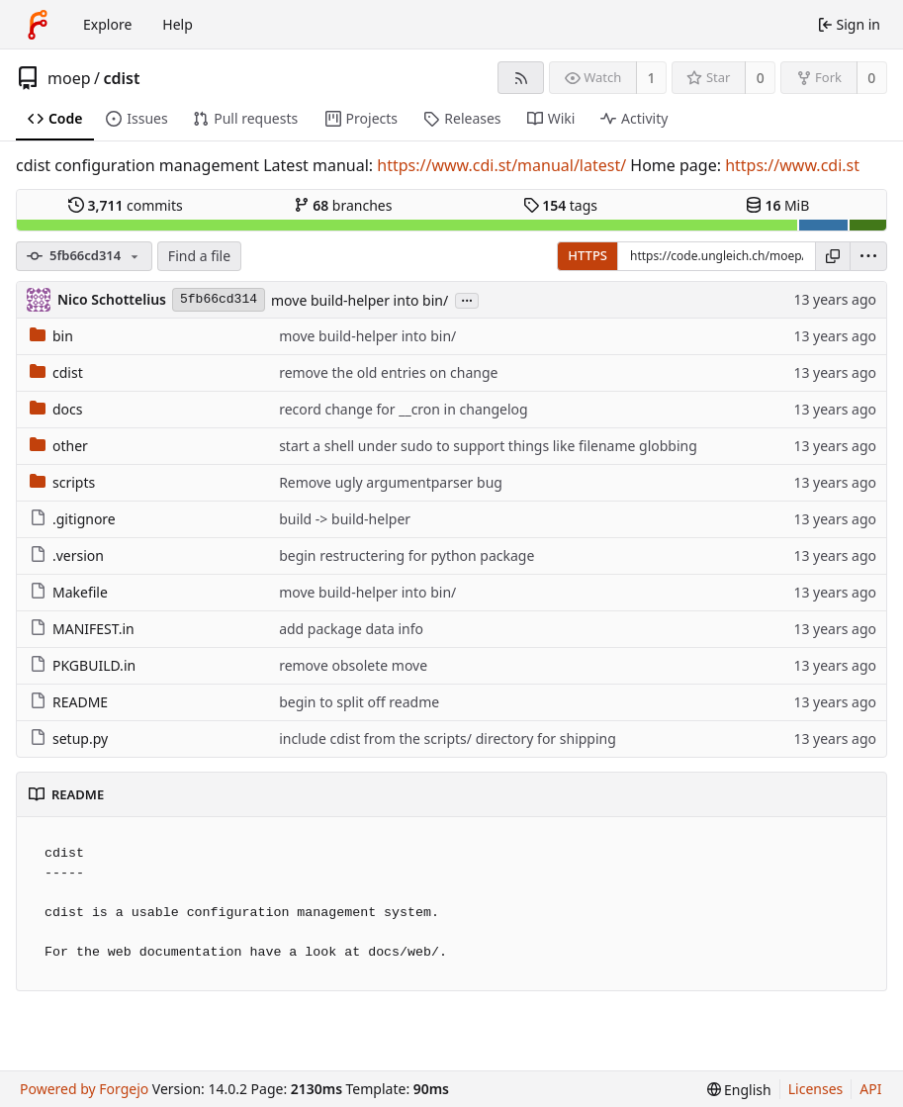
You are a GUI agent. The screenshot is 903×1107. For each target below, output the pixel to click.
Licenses (816, 1088)
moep (69, 78)
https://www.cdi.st (792, 165)
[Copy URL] (833, 256)
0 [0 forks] (871, 77)
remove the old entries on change (388, 372)
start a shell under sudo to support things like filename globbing (488, 445)
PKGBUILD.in (82, 665)
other (59, 445)
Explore (107, 24)
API (870, 1088)
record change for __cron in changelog (403, 409)
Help (177, 24)
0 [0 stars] (761, 77)
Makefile (69, 592)
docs (56, 409)
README (69, 701)
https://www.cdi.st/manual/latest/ (501, 165)
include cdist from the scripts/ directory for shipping (447, 738)
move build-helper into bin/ (359, 300)
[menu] (868, 256)
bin (51, 335)
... (467, 299)
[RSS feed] (520, 77)
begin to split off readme (359, 701)
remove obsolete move (353, 665)
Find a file (199, 255)
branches (343, 205)
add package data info (351, 628)
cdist (121, 78)
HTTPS (587, 255)
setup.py (69, 738)
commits (125, 205)
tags (560, 205)
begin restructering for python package (406, 555)
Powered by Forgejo (84, 1088)
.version (67, 555)
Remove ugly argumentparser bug (390, 482)
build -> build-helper (344, 518)
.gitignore (73, 518)
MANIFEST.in (82, 628)
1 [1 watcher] (652, 77)
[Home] (37, 25)
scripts (62, 482)
